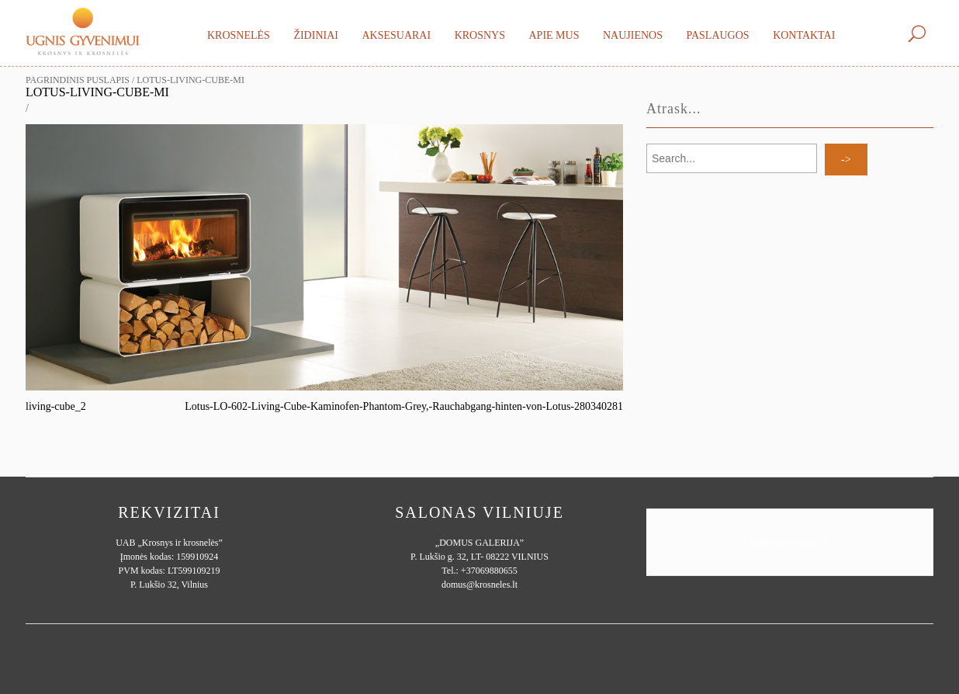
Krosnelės (238, 35)
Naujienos (633, 35)
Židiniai (315, 35)
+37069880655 (489, 570)
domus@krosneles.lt (479, 584)
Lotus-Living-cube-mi (97, 92)
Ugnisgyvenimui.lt (789, 542)
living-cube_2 (56, 406)
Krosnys (480, 35)
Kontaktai (804, 35)
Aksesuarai (396, 35)
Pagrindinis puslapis (78, 80)
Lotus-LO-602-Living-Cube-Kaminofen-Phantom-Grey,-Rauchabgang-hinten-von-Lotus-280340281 (404, 406)
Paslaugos (717, 35)
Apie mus (553, 35)
